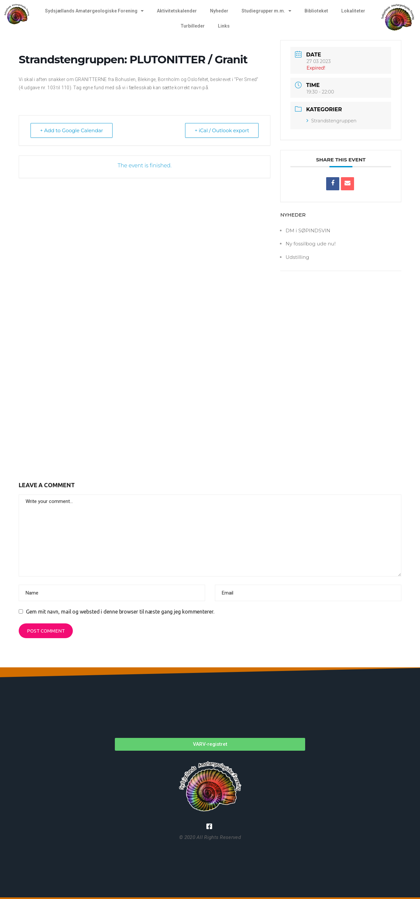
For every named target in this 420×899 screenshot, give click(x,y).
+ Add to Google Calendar (71, 130)
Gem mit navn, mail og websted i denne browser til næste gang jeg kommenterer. (120, 612)
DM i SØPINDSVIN (307, 230)
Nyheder (219, 10)
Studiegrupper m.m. (266, 10)
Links (224, 26)
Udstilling (297, 257)
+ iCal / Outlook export (222, 130)
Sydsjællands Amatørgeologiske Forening (94, 10)
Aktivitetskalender (177, 10)
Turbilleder (192, 26)
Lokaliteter (353, 10)
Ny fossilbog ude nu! (310, 243)
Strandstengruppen (331, 121)
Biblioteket (316, 10)
